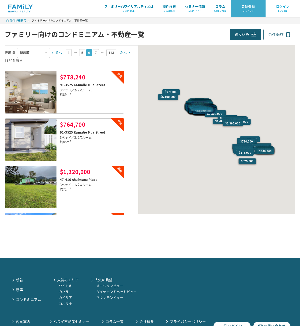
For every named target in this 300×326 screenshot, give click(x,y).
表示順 (10, 52)
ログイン (283, 8)
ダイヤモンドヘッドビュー (116, 291)
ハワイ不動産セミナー (71, 321)
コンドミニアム (28, 299)
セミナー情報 (195, 8)
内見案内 (23, 321)
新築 (19, 290)
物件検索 (169, 8)
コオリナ (65, 303)
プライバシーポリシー (188, 321)
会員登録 (248, 8)
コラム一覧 (114, 321)
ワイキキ (65, 286)
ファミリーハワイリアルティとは (129, 8)
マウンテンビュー (109, 297)
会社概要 (146, 321)
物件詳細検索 (16, 20)
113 (111, 53)
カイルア (65, 297)
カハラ (64, 291)
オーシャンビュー (109, 286)
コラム (220, 8)
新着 (19, 280)
